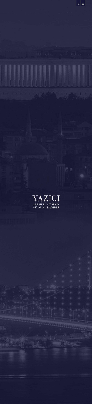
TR (78, 4)
